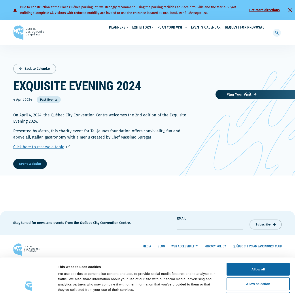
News (213, 27)
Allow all (258, 235)
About (228, 27)
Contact (246, 27)
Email (181, 217)
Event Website (30, 163)
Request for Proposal (244, 36)
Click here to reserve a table (41, 145)
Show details (231, 284)
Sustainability (192, 27)
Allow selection (258, 249)
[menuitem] (262, 27)
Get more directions (264, 10)
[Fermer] (290, 10)
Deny (258, 264)
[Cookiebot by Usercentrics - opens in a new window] (28, 284)
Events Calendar (201, 36)
